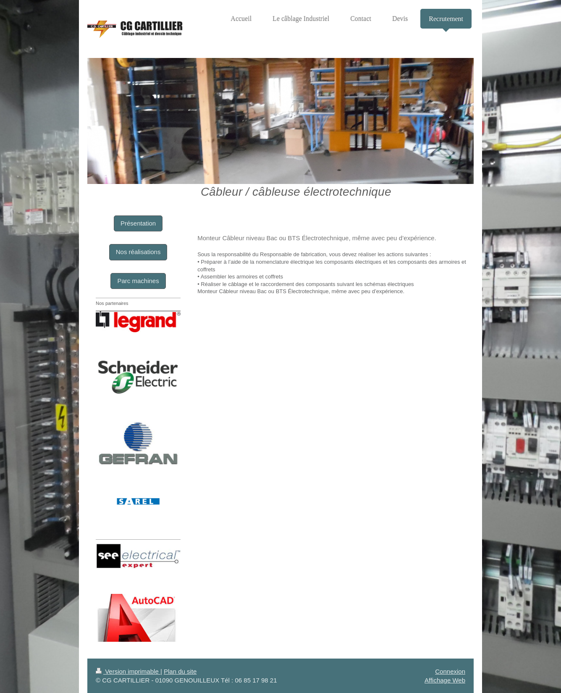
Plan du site (180, 671)
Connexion (450, 671)
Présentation (138, 223)
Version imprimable (128, 671)
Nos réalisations (138, 251)
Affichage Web (445, 680)
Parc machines (138, 280)
